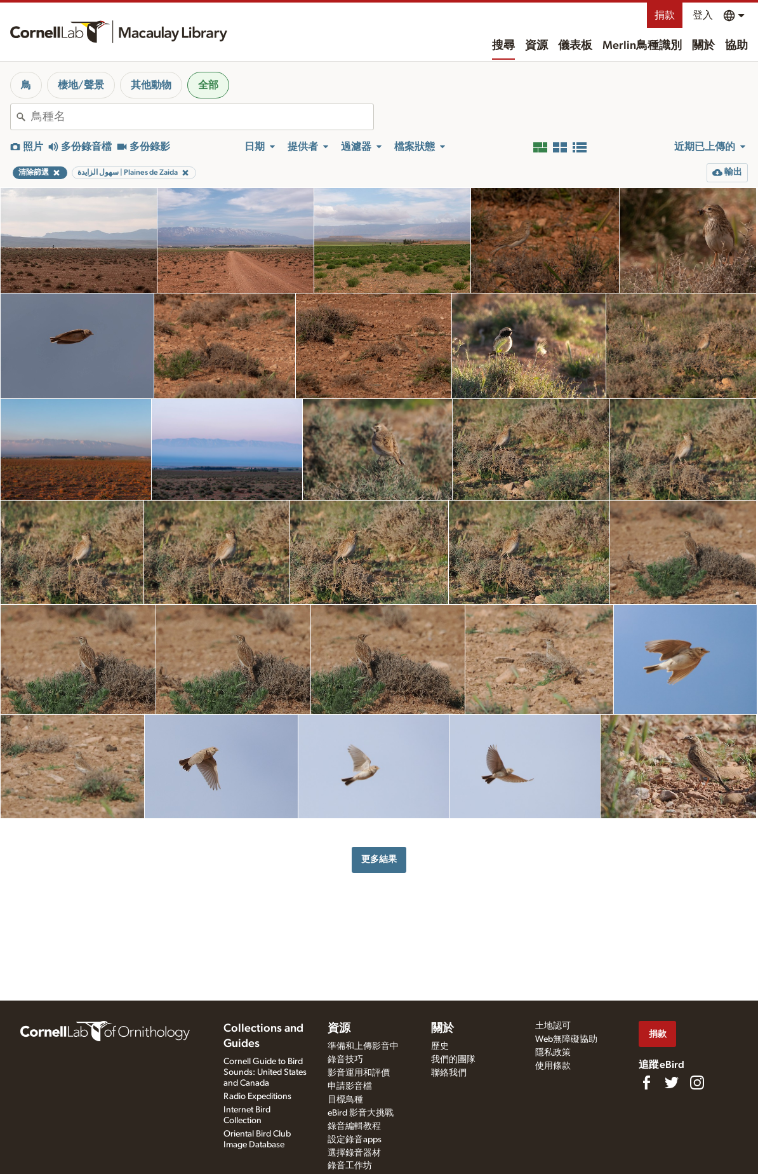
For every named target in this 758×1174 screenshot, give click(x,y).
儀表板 (575, 45)
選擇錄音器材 (354, 1153)
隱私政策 (553, 1052)
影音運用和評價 (359, 1073)
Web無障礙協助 (566, 1039)
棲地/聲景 (81, 85)
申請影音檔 (350, 1086)
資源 (536, 45)
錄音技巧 (345, 1059)
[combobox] (202, 117)
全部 (208, 85)
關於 (703, 45)
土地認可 (553, 1026)
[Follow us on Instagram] (697, 1082)
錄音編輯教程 (354, 1126)
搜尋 (503, 45)
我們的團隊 (453, 1059)
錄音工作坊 (350, 1165)
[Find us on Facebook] (646, 1082)
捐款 (665, 15)
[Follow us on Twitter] (671, 1082)
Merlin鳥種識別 (642, 45)
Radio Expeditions (257, 1096)
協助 (736, 45)
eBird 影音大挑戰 (361, 1113)
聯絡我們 (449, 1073)
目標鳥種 (345, 1099)
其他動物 (151, 85)
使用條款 (553, 1066)
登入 (703, 15)
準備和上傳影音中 (363, 1046)
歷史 (440, 1046)
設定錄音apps (355, 1139)
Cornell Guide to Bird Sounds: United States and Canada (265, 1072)
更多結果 (379, 859)
